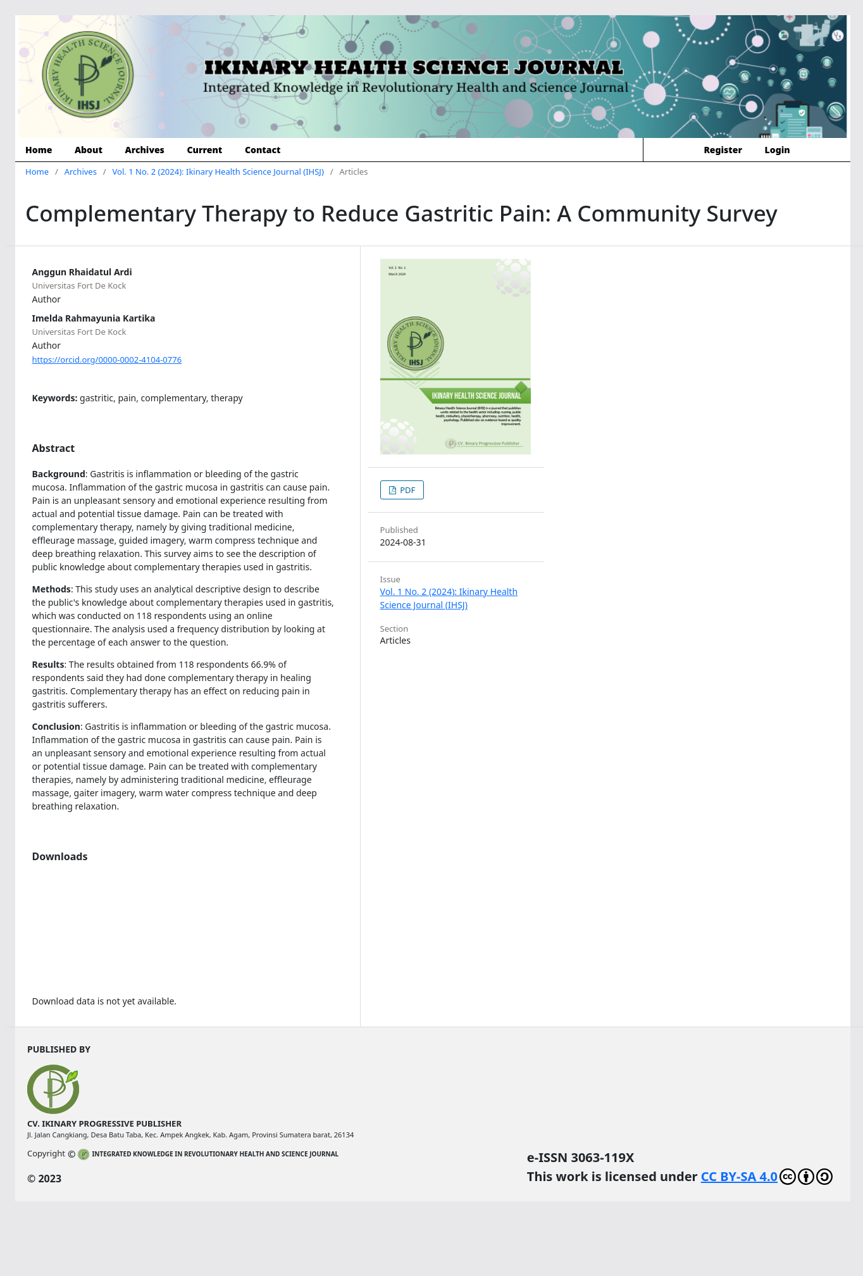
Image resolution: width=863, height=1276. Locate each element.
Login (777, 150)
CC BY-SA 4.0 (767, 1176)
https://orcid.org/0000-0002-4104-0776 (107, 359)
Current (205, 150)
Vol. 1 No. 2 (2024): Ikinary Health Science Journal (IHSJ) (218, 171)
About (88, 150)
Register (723, 150)
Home (38, 150)
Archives (144, 150)
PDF (407, 490)
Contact (263, 150)
